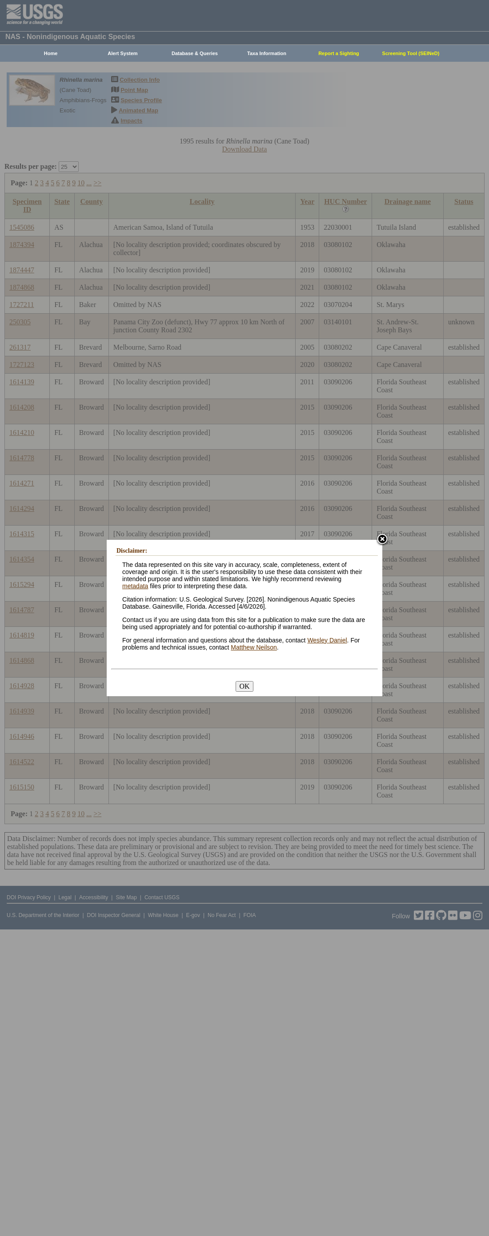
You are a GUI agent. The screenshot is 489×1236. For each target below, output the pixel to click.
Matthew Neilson (254, 647)
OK (244, 686)
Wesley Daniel (327, 640)
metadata (135, 586)
